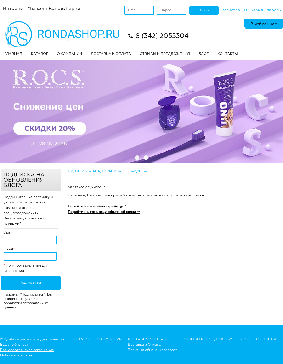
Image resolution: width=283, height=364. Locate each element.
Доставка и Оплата (144, 345)
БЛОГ (204, 54)
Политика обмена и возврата (153, 350)
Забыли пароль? (267, 10)
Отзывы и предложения (209, 339)
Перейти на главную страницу (97, 206)
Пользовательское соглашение (27, 350)
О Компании (109, 339)
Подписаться (30, 282)
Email (8, 249)
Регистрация (235, 10)
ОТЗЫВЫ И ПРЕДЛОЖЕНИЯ (165, 54)
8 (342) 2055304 (162, 36)
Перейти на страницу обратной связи (104, 212)
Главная (13, 54)
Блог (245, 339)
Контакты (228, 54)
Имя (7, 233)
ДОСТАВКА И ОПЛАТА (111, 54)
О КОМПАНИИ (69, 54)
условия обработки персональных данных (26, 303)
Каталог (39, 54)
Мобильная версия (16, 355)
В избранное (263, 24)
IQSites (10, 339)
